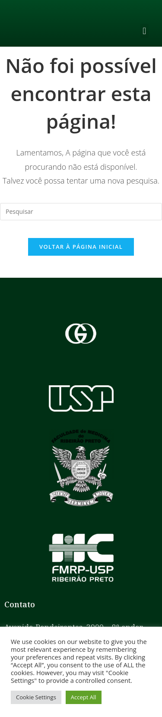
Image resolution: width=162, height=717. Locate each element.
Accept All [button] (83, 697)
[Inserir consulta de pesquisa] (81, 211)
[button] (144, 31)
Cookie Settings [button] (36, 697)
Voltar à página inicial (81, 247)
